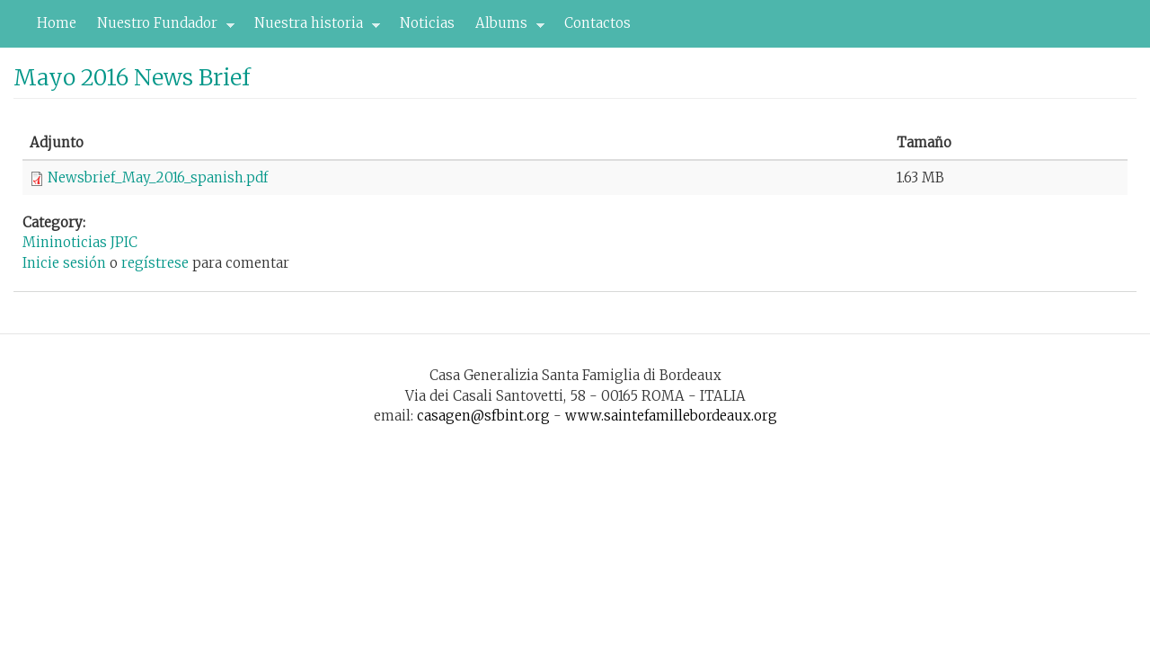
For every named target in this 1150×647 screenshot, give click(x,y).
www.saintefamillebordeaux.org (671, 415)
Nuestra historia (312, 27)
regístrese (155, 262)
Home (56, 22)
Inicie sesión (64, 262)
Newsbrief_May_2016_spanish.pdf (158, 177)
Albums (504, 27)
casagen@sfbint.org (483, 415)
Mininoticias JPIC (79, 242)
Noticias (427, 22)
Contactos (597, 22)
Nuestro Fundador (160, 27)
